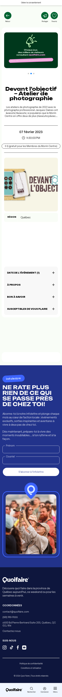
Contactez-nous (11, 631)
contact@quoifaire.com (15, 611)
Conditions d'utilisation (31, 668)
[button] (28, 73)
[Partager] (44, 17)
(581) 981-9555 (10, 617)
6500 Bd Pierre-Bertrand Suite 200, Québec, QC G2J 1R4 (29, 624)
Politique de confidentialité (31, 663)
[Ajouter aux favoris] (54, 17)
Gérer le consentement (31, 2)
